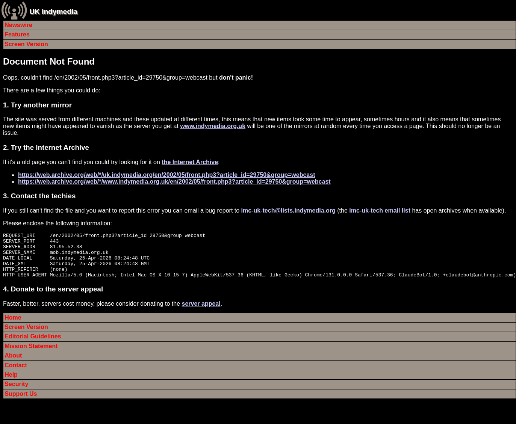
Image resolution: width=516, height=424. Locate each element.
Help (11, 383)
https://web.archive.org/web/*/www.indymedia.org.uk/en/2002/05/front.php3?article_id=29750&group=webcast (174, 181)
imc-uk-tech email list (379, 210)
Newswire (18, 25)
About (13, 364)
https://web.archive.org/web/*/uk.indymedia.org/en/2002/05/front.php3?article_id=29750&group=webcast (166, 175)
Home (13, 326)
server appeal (201, 312)
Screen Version (26, 44)
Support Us (21, 403)
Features (17, 34)
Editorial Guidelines (33, 345)
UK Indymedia (53, 11)
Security (16, 393)
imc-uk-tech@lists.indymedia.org (288, 210)
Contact (16, 374)
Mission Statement (31, 355)
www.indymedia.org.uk (212, 126)
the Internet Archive (190, 162)
